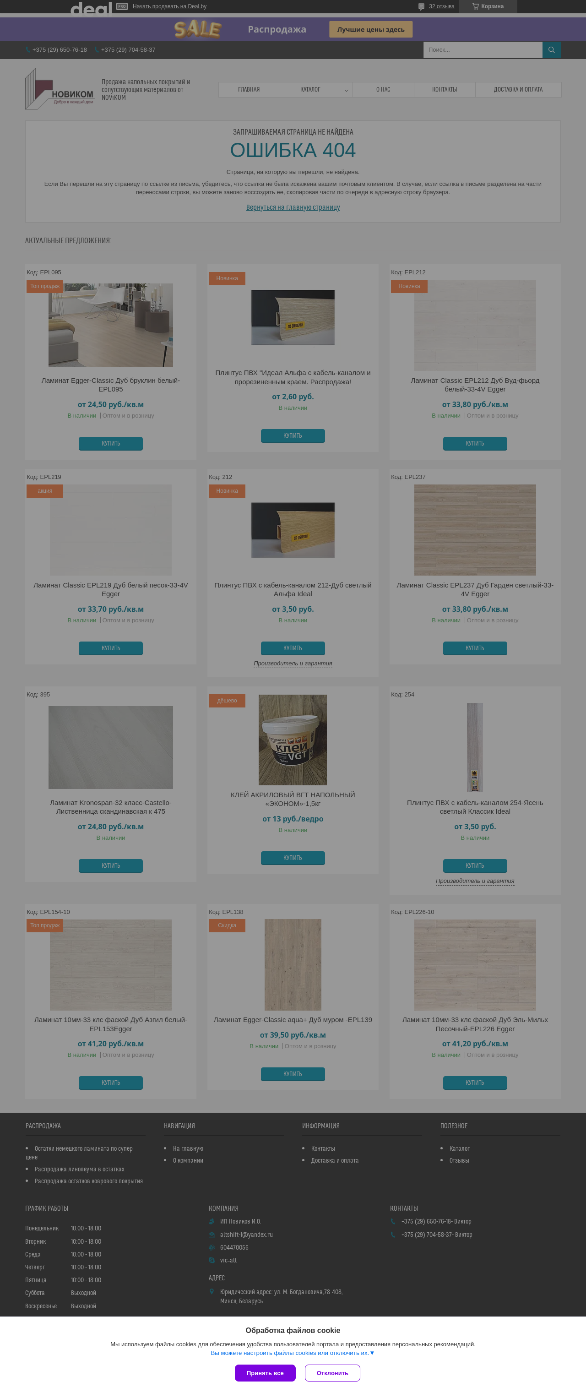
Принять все (265, 1373)
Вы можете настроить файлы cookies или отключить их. (290, 1352)
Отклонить (332, 1373)
